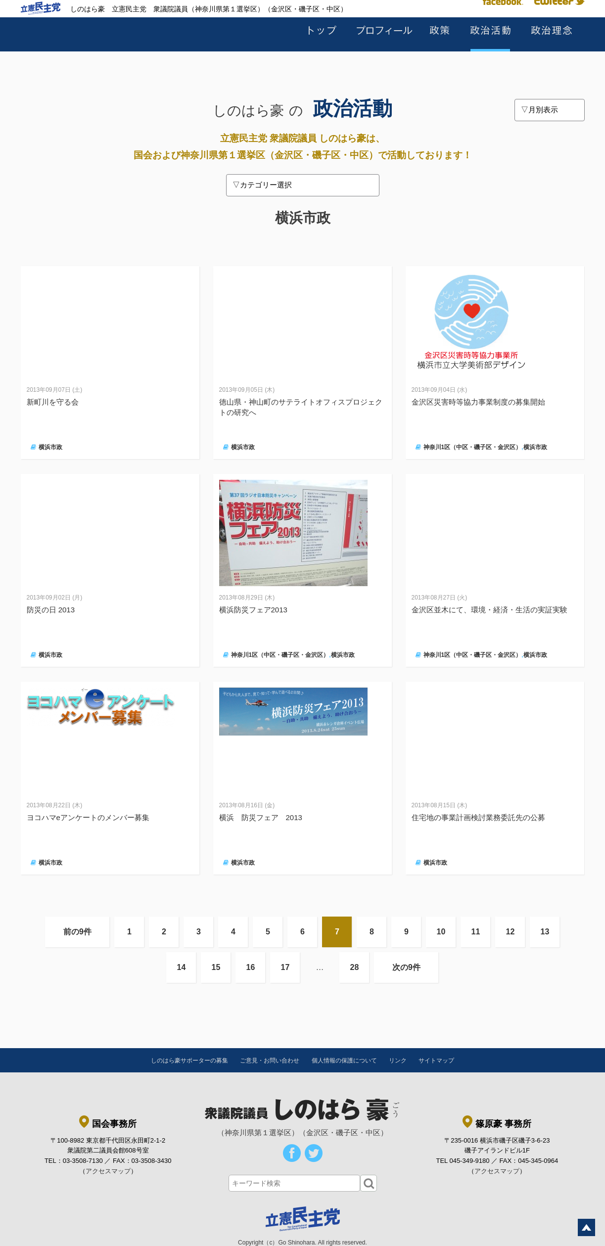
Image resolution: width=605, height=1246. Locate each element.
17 (285, 967)
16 (250, 967)
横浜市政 (50, 447)
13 (545, 931)
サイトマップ (436, 1060)
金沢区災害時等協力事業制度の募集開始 (478, 402)
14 (181, 967)
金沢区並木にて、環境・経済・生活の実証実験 (489, 609)
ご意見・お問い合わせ (269, 1060)
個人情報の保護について (344, 1060)
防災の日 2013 (51, 609)
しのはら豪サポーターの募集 (189, 1060)
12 (510, 931)
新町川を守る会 (53, 402)
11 (475, 931)
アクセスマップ (108, 1171)
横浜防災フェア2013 (253, 609)
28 (354, 967)
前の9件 (77, 931)
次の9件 (406, 967)
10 (441, 931)
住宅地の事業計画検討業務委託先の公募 (478, 817)
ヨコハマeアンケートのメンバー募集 (88, 817)
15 (216, 967)
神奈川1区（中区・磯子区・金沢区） (472, 447)
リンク (398, 1060)
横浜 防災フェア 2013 (260, 817)
